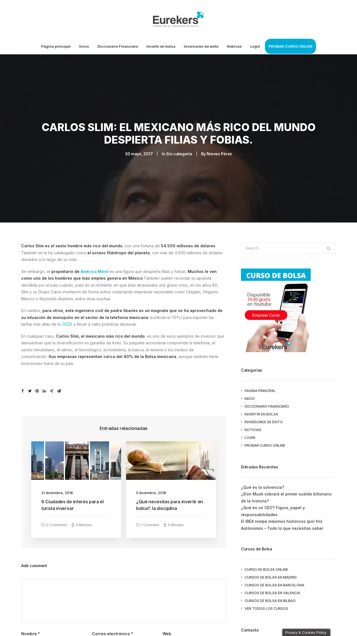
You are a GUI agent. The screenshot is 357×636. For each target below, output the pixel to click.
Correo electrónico (112, 631)
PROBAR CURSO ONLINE (291, 46)
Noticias (234, 46)
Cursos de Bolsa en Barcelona (274, 583)
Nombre (30, 631)
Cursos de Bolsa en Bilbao (270, 598)
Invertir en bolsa (160, 46)
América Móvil (94, 269)
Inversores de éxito (201, 46)
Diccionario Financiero (117, 46)
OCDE (67, 321)
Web (167, 631)
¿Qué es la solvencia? (262, 484)
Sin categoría (179, 152)
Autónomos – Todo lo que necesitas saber (282, 525)
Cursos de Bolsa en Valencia (272, 590)
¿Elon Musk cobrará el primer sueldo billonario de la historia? (286, 495)
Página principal (56, 46)
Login (255, 46)
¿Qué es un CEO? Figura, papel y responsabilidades (273, 508)
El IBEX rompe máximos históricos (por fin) (281, 518)
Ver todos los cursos (266, 606)
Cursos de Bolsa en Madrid (271, 575)
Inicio (84, 46)
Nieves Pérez (219, 152)
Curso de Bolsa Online (266, 567)
